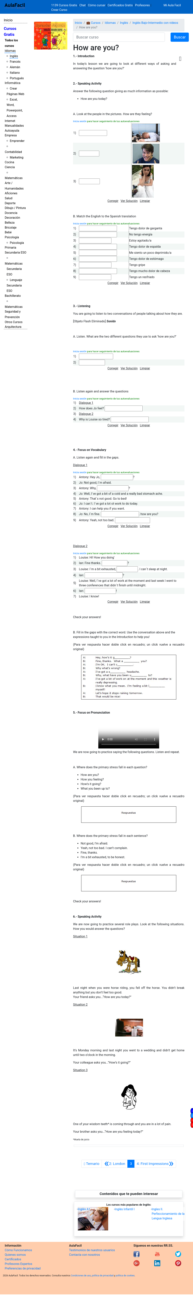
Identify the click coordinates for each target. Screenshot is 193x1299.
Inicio (8, 20)
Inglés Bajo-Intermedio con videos (155, 23)
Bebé (8, 232)
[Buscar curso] (119, 37)
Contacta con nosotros (84, 1255)
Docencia (11, 213)
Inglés (14, 56)
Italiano (15, 72)
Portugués (17, 78)
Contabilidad (13, 152)
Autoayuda (12, 130)
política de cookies (125, 1275)
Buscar (180, 37)
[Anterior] (115, 1164)
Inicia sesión (80, 121)
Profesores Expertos (18, 1264)
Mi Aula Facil (172, 5)
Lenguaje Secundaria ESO (14, 285)
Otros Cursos (13, 322)
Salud (8, 198)
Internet (10, 121)
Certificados (13, 1259)
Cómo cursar (96, 5)
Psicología (12, 237)
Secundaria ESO (15, 252)
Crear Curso (59, 10)
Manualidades (14, 125)
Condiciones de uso (81, 1275)
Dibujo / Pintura (15, 208)
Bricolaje (11, 227)
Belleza (9, 222)
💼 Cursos (93, 23)
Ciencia (10, 167)
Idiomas (10, 51)
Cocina (9, 162)
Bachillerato (13, 296)
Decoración (12, 217)
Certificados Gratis (120, 5)
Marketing (16, 157)
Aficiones (11, 193)
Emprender (17, 141)
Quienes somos (15, 1255)
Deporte (10, 203)
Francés (15, 61)
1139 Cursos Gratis (64, 5)
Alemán (15, 67)
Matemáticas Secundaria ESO (14, 269)
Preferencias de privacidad (23, 1268)
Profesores (142, 5)
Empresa (11, 135)
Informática (12, 83)
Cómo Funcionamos (18, 1250)
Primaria (10, 247)
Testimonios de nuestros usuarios (92, 1250)
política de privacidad (102, 1275)
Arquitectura (13, 327)
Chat (82, 5)
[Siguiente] (155, 1164)
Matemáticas (14, 178)
